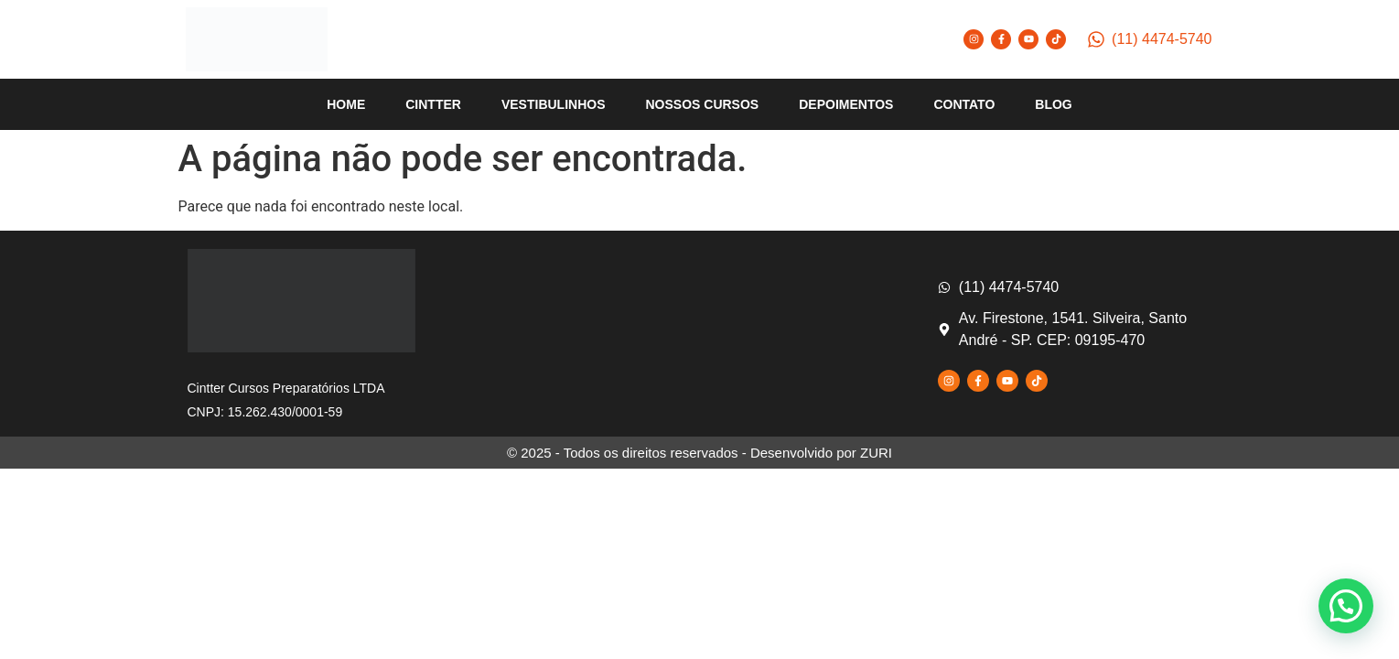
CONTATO (964, 104)
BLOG (1053, 104)
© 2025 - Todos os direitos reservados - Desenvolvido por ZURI (699, 452)
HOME (346, 104)
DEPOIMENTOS (846, 104)
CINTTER (433, 104)
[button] (1345, 605)
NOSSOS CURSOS (702, 104)
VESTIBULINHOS (553, 104)
